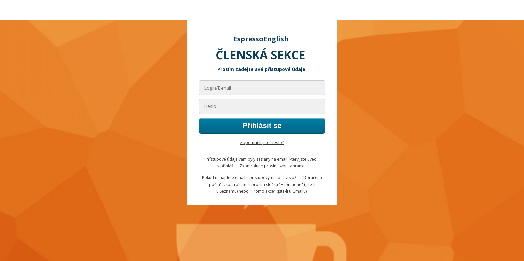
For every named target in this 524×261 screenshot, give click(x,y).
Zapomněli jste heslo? (262, 142)
